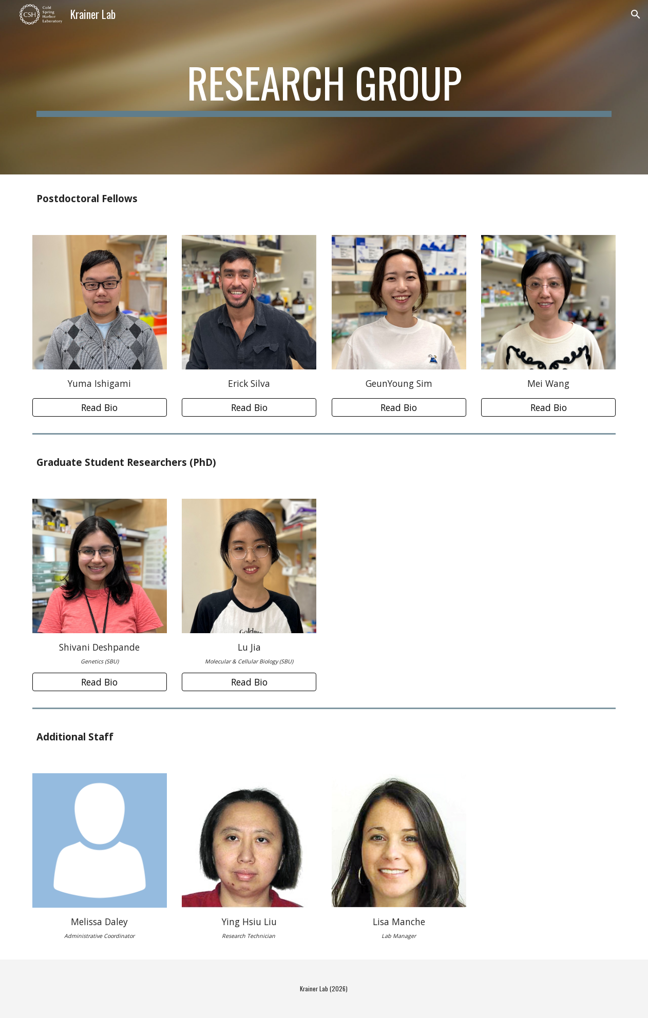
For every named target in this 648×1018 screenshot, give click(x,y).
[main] (324, 87)
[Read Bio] (99, 407)
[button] (635, 14)
